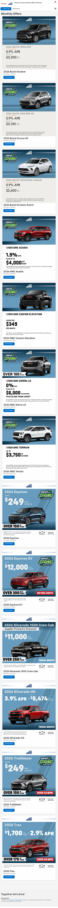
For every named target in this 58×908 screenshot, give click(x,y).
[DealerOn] (5, 898)
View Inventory (9, 77)
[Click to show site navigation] (55, 9)
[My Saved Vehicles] (55, 2)
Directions (16, 8)
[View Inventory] (29, 43)
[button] (5, 8)
